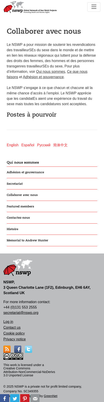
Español (27, 145)
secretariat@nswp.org (20, 313)
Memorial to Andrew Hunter (27, 240)
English (12, 145)
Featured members (20, 206)
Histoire (12, 229)
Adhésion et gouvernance (25, 172)
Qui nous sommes (23, 162)
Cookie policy (14, 333)
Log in (8, 322)
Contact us (11, 327)
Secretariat (15, 184)
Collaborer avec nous (22, 195)
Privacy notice (14, 339)
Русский (43, 145)
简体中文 (60, 145)
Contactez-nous (18, 218)
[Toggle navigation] (93, 7)
